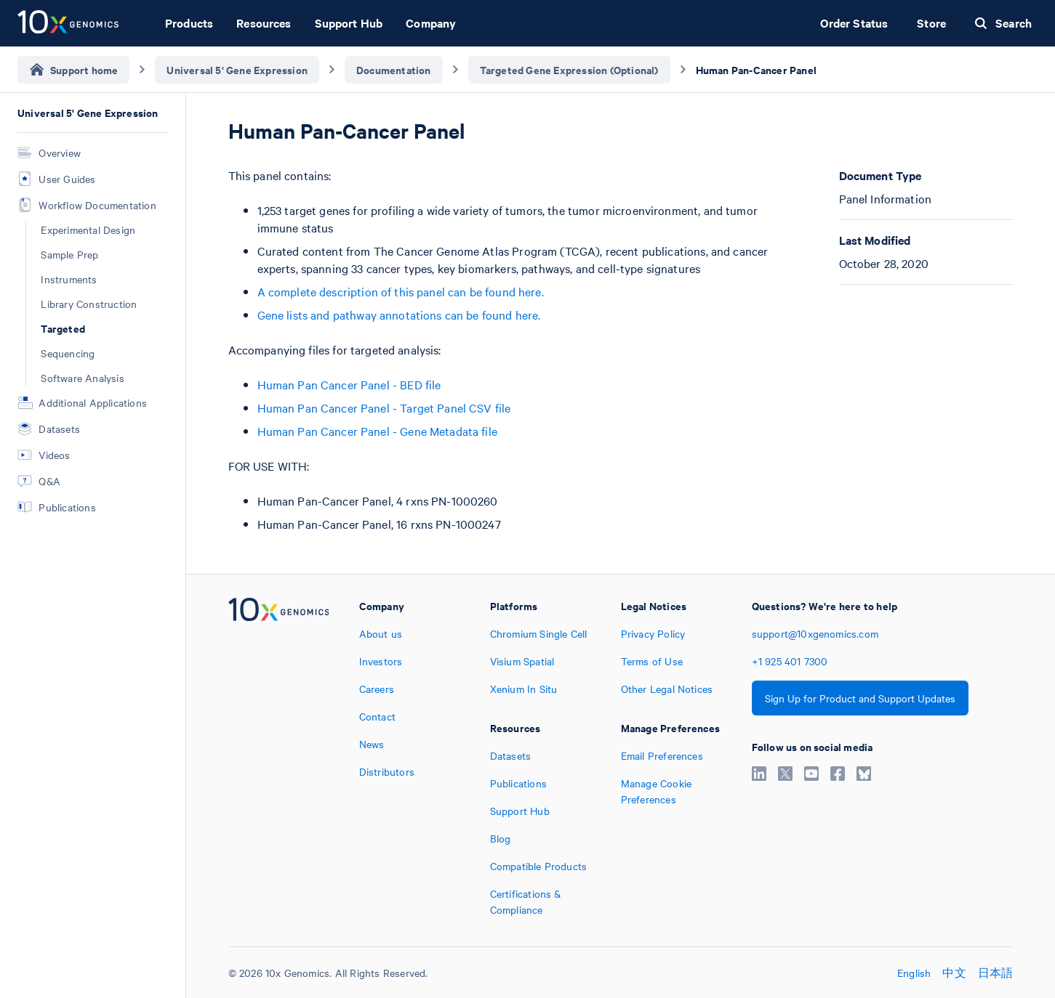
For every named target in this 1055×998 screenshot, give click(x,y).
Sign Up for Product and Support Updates (860, 698)
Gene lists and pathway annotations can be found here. (399, 314)
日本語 (996, 972)
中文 (954, 972)
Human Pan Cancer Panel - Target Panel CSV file (384, 407)
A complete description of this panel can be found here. (400, 291)
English (914, 972)
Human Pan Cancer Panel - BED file (349, 384)
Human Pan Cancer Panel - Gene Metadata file (377, 431)
